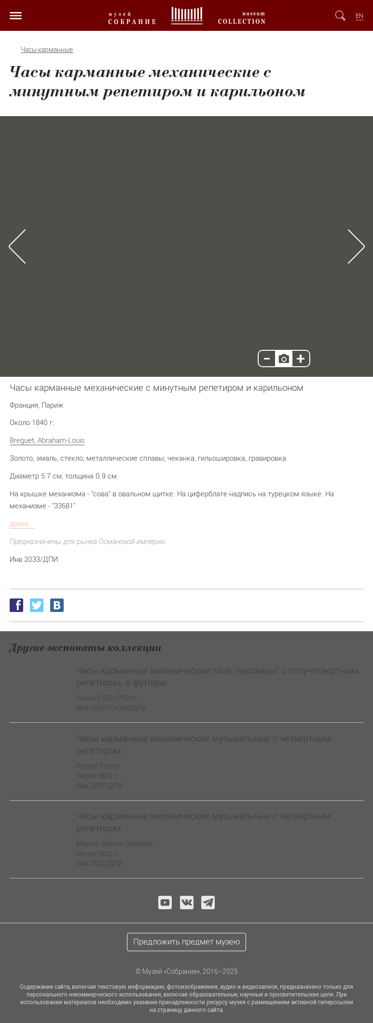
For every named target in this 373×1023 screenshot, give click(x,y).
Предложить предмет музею (186, 941)
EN (359, 16)
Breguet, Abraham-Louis (47, 440)
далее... (22, 523)
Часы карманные (47, 49)
